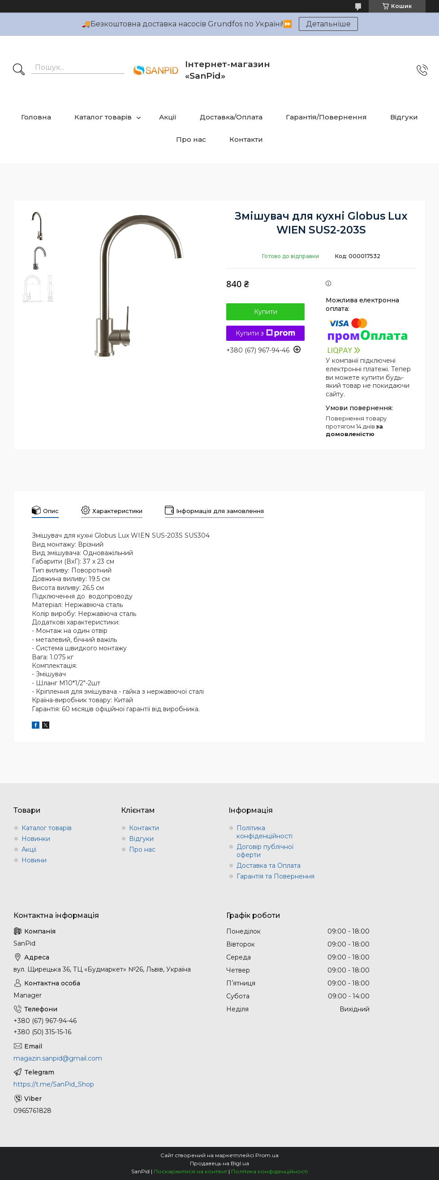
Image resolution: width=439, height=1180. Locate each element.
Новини (34, 860)
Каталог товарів (103, 117)
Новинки (36, 839)
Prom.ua (267, 1155)
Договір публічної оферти (265, 851)
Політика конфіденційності (265, 832)
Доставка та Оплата (269, 866)
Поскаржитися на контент (190, 1171)
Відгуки (404, 117)
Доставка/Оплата (231, 117)
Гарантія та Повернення (275, 876)
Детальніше (328, 24)
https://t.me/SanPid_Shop (53, 1084)
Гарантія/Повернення (326, 117)
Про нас (191, 139)
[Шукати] (19, 70)
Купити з (265, 333)
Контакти (246, 139)
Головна (36, 117)
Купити (265, 312)
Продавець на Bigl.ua (219, 1163)
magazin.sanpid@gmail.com (57, 1058)
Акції (167, 117)
